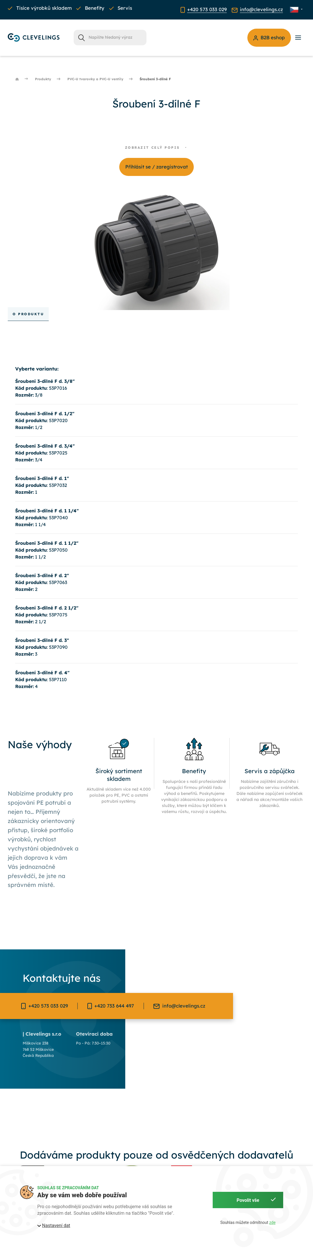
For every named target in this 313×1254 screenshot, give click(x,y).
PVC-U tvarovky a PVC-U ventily (95, 79)
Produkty (43, 79)
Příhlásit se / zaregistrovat (156, 167)
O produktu (28, 314)
